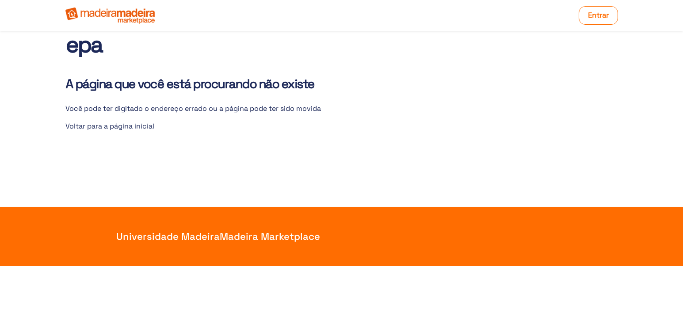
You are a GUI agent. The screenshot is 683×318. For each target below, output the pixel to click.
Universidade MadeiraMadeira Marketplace (218, 236)
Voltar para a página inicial (109, 126)
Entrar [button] (598, 15)
